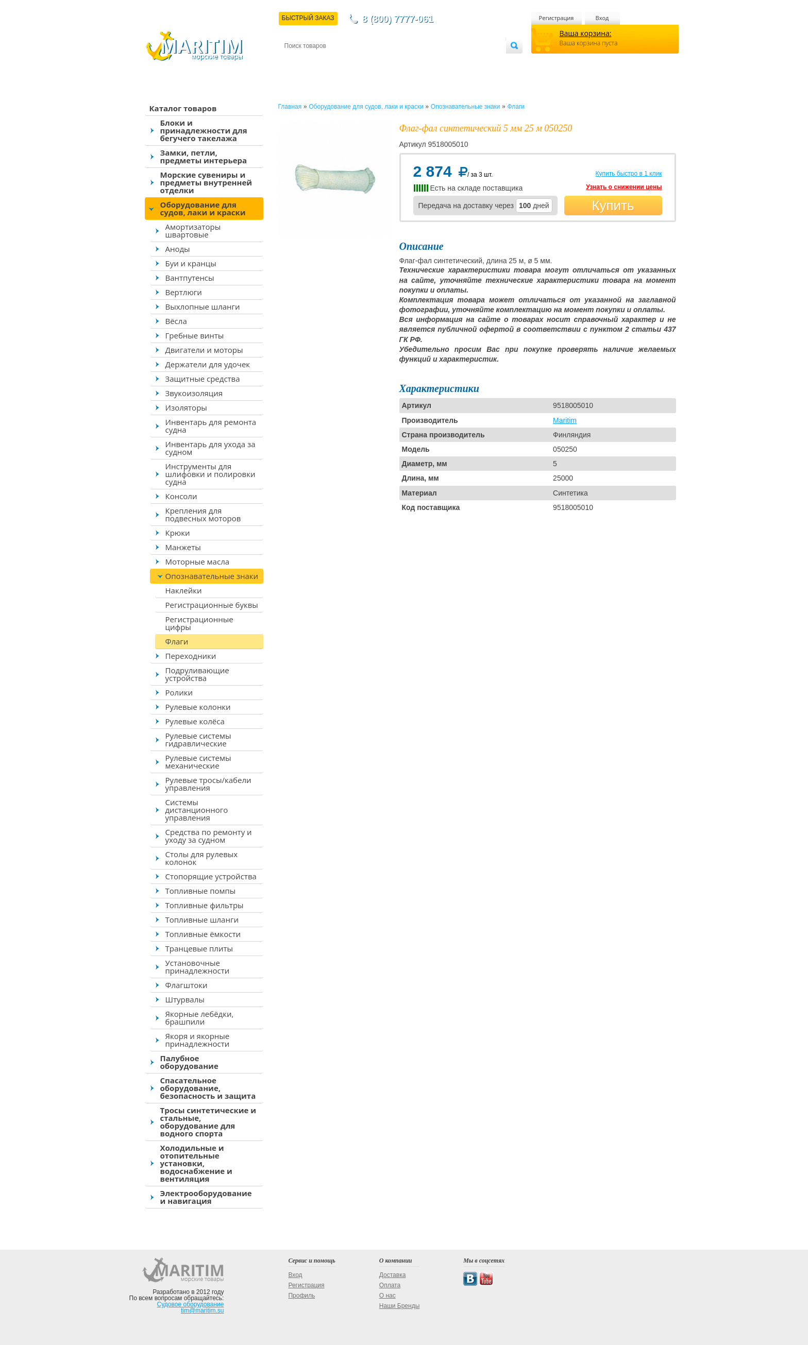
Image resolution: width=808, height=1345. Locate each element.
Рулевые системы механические (198, 762)
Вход (602, 18)
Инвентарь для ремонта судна (211, 426)
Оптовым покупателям (473, 62)
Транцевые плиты (199, 948)
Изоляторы (186, 407)
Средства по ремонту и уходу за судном (208, 836)
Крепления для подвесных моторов (203, 514)
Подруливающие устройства (197, 674)
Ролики (179, 692)
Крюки (177, 532)
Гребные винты (194, 335)
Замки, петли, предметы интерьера (203, 156)
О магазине (407, 62)
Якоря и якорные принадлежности (197, 1040)
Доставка (334, 62)
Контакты (296, 62)
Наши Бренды (399, 1305)
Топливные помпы (200, 891)
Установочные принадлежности (197, 967)
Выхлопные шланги (202, 306)
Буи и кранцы (190, 263)
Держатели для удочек (207, 364)
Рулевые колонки (198, 707)
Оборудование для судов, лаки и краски (203, 208)
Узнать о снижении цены (624, 187)
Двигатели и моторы (204, 350)
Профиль (301, 1295)
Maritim (565, 420)
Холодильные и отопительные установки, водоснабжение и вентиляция (196, 1163)
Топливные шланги (202, 919)
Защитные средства (202, 378)
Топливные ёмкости (203, 934)
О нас (387, 1295)
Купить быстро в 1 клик (628, 173)
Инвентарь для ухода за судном (210, 448)
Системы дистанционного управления (196, 810)
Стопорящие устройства (211, 876)
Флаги (177, 641)
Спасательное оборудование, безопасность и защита (208, 1088)
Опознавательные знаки (212, 576)
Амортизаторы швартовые (193, 231)
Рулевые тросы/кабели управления (208, 784)
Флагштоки (186, 985)
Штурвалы (185, 999)
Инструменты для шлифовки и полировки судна (210, 474)
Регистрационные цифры (199, 623)
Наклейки (183, 590)
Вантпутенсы (189, 278)
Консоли (181, 496)
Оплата (369, 62)
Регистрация (556, 18)
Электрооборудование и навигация (206, 1197)
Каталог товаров (183, 108)
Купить (613, 205)
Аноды (177, 249)
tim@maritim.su (202, 1310)
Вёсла (176, 321)
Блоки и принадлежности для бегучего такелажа (203, 130)
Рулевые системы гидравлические (198, 739)
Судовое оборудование (190, 1304)
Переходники (190, 656)
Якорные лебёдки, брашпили (199, 1018)
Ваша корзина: (586, 33)
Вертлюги (183, 292)
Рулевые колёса (195, 721)
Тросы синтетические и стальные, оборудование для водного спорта (208, 1121)
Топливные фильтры (204, 905)
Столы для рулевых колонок (201, 858)
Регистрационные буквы (211, 605)
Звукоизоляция (194, 393)
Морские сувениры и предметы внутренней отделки (206, 182)
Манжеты (183, 547)
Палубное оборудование (189, 1062)
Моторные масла (197, 561)
